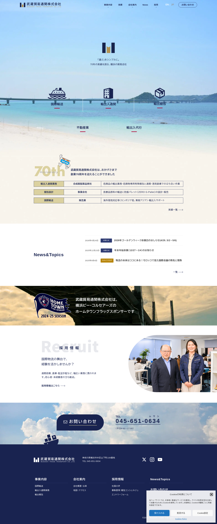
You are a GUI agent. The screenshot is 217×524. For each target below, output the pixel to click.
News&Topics (160, 479)
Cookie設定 (202, 513)
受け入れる (159, 513)
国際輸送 (39, 486)
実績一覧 (173, 210)
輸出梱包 (39, 494)
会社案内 (79, 479)
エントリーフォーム (120, 494)
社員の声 (116, 486)
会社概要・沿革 (80, 486)
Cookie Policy (181, 519)
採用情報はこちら (51, 386)
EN (167, 4)
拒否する (181, 513)
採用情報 (118, 479)
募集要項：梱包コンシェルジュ (125, 490)
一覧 (175, 272)
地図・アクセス (79, 490)
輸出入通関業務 (42, 490)
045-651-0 (138, 420)
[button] (211, 494)
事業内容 (41, 479)
